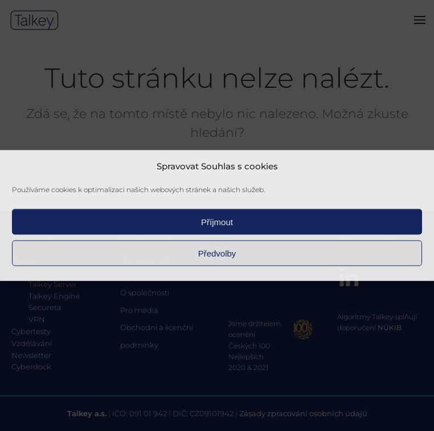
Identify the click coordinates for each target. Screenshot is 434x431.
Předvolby (217, 253)
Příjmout (217, 221)
